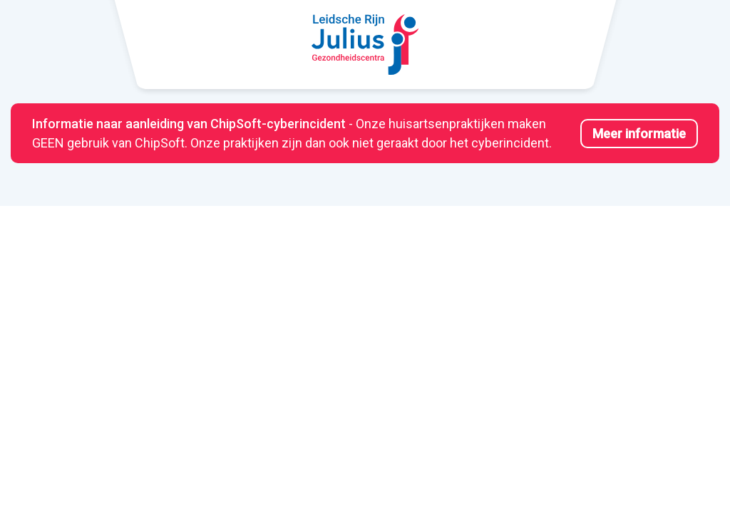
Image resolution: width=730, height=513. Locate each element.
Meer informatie (639, 133)
